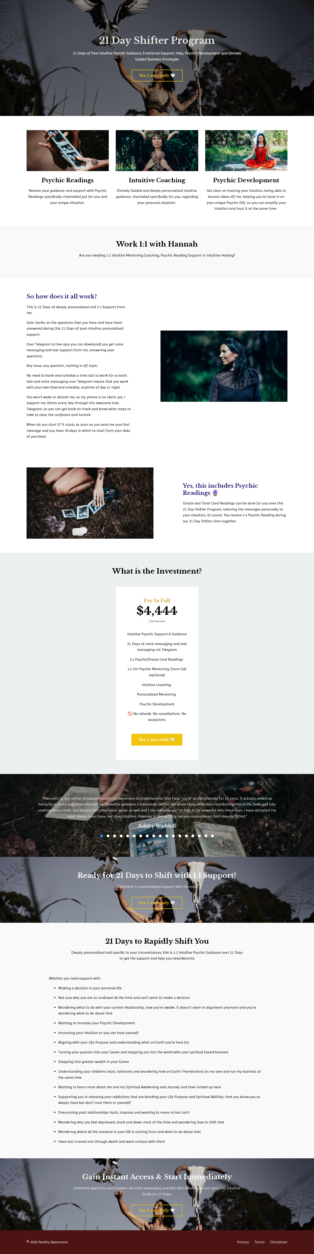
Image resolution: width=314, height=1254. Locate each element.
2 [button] (108, 836)
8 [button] (147, 836)
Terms (260, 1242)
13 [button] (179, 836)
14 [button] (186, 836)
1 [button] (101, 836)
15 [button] (192, 836)
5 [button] (127, 836)
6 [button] (134, 836)
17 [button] (206, 836)
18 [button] (212, 836)
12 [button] (173, 836)
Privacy (243, 1242)
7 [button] (140, 836)
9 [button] (153, 836)
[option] (157, 808)
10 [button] (160, 836)
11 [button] (166, 836)
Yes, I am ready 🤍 (157, 75)
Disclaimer (278, 1242)
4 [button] (121, 836)
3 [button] (114, 836)
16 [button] (199, 836)
